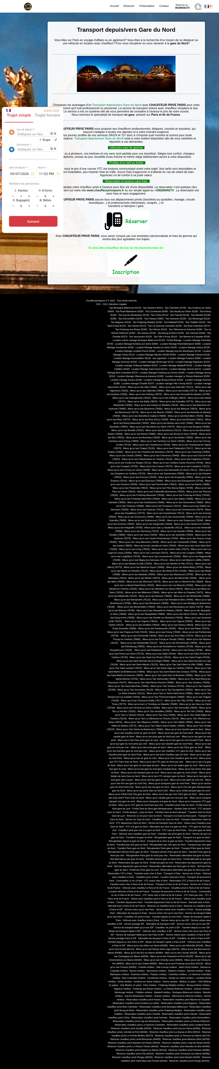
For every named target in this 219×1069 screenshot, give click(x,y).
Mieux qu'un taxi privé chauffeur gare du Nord (165, 754)
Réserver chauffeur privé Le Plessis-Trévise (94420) (133, 1046)
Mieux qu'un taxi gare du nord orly (186, 780)
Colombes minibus (178, 974)
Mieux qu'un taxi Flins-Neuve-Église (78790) (171, 488)
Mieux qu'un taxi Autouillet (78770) (176, 401)
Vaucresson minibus (156, 971)
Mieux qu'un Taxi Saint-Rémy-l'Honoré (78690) (151, 682)
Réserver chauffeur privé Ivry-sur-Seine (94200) (176, 1028)
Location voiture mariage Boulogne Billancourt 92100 (139, 340)
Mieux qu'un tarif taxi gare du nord (151, 780)
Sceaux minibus (162, 996)
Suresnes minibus (139, 974)
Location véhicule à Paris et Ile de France (129, 891)
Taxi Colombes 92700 (175, 308)
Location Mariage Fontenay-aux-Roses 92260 (162, 372)
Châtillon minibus (143, 992)
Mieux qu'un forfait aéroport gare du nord (190, 790)
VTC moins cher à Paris (155, 880)
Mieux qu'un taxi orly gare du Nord (152, 787)
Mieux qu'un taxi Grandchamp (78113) (166, 513)
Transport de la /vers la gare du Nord (165, 841)
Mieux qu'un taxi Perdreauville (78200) (157, 628)
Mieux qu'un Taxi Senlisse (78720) (167, 686)
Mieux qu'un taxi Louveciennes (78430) (161, 556)
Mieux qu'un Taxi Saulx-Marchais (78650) (128, 686)
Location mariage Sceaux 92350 (126, 380)
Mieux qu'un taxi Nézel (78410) (182, 614)
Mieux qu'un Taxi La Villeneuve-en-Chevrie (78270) (153, 718)
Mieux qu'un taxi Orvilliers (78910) (143, 625)
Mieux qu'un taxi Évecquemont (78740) (184, 481)
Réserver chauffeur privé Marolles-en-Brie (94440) (185, 1046)
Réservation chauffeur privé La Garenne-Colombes (140, 1025)
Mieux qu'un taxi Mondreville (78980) (192, 596)
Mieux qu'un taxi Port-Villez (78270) (175, 635)
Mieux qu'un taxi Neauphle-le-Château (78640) (160, 610)
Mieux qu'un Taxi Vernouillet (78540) (179, 708)
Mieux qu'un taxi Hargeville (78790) (125, 527)
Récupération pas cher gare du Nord (168, 844)
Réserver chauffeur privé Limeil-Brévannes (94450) (135, 1039)
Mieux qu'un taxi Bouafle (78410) (127, 430)
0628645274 (182, 6)
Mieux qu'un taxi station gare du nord (179, 765)
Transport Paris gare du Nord (195, 848)
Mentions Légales (118, 304)
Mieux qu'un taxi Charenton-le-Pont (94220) (171, 956)
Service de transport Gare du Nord (165, 823)
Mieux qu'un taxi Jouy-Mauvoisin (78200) (139, 542)
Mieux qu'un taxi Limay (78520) (134, 549)
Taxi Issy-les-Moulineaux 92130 (133, 315)
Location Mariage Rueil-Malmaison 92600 (180, 344)
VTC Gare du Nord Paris (174, 830)
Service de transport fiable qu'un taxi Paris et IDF (140, 935)
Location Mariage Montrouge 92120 (156, 362)
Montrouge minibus (124, 992)
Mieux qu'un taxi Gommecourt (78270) (184, 509)
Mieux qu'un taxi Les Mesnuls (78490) (174, 585)
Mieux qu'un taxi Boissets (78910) (186, 419)
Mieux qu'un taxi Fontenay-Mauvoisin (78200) (142, 495)
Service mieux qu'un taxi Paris (139, 909)
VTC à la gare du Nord (137, 826)
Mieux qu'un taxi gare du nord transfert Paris (181, 740)
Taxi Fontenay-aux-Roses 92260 (131, 329)
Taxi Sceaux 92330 (146, 333)
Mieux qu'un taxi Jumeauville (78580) (179, 542)
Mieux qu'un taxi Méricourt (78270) (143, 581)
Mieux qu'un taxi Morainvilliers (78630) (136, 607)
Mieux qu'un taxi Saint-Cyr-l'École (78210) (150, 657)
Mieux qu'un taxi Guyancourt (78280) (185, 520)
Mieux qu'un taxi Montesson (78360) (151, 603)
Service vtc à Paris (191, 873)
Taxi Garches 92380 (195, 333)
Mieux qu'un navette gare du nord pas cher (167, 798)
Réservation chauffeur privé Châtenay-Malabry (159, 1010)
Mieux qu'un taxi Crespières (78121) (192, 466)
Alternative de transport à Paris (132, 913)
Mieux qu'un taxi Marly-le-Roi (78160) (168, 571)
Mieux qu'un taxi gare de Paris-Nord (175, 733)
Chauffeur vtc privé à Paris (137, 917)
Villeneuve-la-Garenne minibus (187, 996)
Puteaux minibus (158, 974)
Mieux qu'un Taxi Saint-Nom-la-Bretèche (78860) (169, 675)
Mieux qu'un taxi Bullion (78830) (177, 437)
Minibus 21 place (187, 981)
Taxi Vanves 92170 (137, 326)
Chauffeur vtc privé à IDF (167, 927)
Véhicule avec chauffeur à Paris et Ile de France (145, 888)
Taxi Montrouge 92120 (199, 318)
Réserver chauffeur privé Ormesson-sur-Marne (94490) (183, 1053)
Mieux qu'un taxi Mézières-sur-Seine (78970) (161, 589)
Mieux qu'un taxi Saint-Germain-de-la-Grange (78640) (143, 661)
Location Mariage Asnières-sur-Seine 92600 (136, 344)
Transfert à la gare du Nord (139, 837)
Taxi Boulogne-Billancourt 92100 (125, 308)
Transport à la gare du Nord (196, 837)
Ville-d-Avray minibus (166, 967)
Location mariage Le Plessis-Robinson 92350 (187, 376)
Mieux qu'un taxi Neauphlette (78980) (146, 614)
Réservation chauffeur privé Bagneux (179, 1003)
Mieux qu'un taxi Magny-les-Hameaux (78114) (145, 560)
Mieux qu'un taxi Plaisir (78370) (193, 628)
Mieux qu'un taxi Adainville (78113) (176, 387)
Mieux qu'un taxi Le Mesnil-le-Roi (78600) (182, 581)
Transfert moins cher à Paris (148, 873)
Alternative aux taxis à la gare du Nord (168, 826)
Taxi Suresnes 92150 (175, 318)
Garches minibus (195, 971)
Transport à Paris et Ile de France (171, 884)
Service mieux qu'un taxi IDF (175, 920)
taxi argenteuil (160, 358)
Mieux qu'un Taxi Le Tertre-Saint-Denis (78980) (170, 693)
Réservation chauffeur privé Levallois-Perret (188, 1025)
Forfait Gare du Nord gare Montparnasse (152, 808)
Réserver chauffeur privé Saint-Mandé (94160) (177, 1057)
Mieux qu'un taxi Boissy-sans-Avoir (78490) (172, 423)
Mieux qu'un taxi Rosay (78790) (187, 650)
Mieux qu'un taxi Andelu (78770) (181, 390)
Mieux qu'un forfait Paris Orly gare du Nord (130, 794)
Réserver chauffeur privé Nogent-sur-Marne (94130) (141, 1050)
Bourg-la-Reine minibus (198, 985)
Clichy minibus (125, 981)
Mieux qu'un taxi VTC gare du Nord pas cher (162, 762)
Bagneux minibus (122, 989)
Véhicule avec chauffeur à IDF (157, 931)
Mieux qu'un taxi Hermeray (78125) (141, 531)
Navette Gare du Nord (185, 808)
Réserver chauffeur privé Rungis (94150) (189, 1061)
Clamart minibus (202, 989)
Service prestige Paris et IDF (122, 938)
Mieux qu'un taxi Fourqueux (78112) (163, 506)
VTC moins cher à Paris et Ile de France (162, 895)
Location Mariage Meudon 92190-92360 (156, 354)
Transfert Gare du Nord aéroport (170, 812)
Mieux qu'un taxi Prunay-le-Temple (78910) (163, 639)
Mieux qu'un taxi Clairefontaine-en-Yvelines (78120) (147, 459)
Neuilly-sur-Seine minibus (181, 978)
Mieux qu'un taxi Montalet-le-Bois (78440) (172, 599)
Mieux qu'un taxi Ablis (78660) (142, 387)
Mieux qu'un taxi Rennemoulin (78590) (178, 643)
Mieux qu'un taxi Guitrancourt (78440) (146, 520)
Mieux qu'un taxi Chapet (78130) (139, 448)
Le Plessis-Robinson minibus (177, 989)
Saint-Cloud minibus (189, 967)
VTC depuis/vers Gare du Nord (131, 823)
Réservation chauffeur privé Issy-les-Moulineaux (136, 1021)
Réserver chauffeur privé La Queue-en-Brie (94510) (174, 1032)
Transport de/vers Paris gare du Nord (168, 852)
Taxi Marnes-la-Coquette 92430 (194, 336)
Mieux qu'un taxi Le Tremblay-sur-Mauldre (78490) (152, 704)
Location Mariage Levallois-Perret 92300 (135, 351)
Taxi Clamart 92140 (179, 315)
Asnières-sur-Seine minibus (147, 981)
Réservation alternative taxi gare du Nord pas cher (185, 870)
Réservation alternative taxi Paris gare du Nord (172, 866)
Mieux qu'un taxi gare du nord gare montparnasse (152, 769)
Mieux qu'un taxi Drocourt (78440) (140, 477)
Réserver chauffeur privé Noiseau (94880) (189, 1050)
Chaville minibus (146, 967)
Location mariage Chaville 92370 (137, 383)
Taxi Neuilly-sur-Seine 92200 (184, 311)
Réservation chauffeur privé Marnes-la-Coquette (186, 999)
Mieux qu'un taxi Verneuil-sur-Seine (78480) (138, 708)
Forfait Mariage (174, 340)
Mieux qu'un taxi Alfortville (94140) (186, 945)
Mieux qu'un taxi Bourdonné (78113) (163, 430)
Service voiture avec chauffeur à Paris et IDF (188, 935)
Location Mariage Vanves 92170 (185, 369)
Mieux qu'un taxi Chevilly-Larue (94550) (163, 960)
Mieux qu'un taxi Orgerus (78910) (141, 621)
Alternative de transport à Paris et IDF (156, 938)
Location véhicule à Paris (172, 877)
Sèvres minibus (137, 971)
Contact (164, 5)
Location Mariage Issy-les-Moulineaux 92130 (179, 351)
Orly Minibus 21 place (131, 985)
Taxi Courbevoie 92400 (156, 311)
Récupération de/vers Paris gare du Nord (128, 852)
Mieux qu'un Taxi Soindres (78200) (193, 682)
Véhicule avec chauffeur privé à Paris (141, 920)
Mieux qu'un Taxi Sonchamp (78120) (135, 690)
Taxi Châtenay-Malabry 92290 (147, 322)
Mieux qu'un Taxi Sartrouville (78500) (158, 679)
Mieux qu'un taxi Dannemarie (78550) (165, 473)
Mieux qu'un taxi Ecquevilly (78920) (175, 477)
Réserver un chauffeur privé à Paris (164, 906)
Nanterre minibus (176, 971)
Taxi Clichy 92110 (159, 315)
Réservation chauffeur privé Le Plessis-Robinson (186, 1021)
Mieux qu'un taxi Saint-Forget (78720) (191, 657)
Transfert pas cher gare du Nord (132, 844)
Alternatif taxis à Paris (199, 902)
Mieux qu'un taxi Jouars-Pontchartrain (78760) (155, 538)
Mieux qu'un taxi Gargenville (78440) (154, 524)
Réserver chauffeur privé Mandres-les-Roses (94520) (134, 1043)
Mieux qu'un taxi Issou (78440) (142, 535)
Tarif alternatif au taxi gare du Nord (127, 859)
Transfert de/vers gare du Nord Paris (164, 859)
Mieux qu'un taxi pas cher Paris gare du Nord (174, 794)
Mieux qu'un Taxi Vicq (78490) (161, 715)
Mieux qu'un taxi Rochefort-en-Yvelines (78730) (170, 646)
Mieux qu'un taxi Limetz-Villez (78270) (170, 549)
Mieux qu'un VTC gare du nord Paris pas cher (140, 805)
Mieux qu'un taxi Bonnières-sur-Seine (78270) (152, 427)
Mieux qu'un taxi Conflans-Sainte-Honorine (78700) (178, 463)
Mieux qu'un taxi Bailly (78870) (142, 401)
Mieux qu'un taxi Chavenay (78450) (192, 452)
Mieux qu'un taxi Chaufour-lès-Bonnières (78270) (149, 452)
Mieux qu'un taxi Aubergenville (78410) (132, 398)
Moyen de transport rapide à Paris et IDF (166, 942)
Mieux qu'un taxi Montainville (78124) (132, 599)
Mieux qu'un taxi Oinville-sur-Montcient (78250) (160, 617)
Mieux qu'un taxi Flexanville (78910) (130, 488)
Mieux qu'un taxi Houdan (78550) (177, 531)
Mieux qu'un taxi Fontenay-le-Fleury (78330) (188, 495)
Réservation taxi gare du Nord (133, 862)
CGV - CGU (102, 304)
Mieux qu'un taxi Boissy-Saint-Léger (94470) (157, 949)
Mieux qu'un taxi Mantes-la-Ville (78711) (173, 563)
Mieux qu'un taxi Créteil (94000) (141, 963)
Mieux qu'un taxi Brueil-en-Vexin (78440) (177, 434)
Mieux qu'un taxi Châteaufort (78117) (175, 448)
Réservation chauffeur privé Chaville (142, 1014)
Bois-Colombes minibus (134, 978)
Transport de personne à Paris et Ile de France (174, 891)
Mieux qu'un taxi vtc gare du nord (140, 758)
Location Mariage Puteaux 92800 (184, 358)
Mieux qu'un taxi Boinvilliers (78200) (185, 416)
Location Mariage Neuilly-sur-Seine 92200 (156, 347)
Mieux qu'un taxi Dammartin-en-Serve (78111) (174, 470)
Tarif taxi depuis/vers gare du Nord (130, 866)
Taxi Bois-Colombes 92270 (196, 326)
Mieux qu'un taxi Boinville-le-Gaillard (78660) (144, 416)
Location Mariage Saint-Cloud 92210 (149, 369)
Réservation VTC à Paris (120, 873)
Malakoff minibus (162, 992)
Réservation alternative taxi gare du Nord (189, 855)
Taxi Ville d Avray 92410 (165, 336)
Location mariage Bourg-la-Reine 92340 (163, 380)
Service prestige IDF (134, 924)
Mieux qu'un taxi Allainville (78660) (147, 390)
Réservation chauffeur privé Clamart (179, 1014)
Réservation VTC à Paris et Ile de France (189, 880)
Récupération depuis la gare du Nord (127, 841)
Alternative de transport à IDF (160, 924)
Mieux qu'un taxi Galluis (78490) (177, 499)
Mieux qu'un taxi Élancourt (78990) (146, 481)
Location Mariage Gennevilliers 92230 (132, 358)
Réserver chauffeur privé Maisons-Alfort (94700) (186, 1039)
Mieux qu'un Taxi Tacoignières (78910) (174, 690)
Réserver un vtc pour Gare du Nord (144, 816)
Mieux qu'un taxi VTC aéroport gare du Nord (163, 776)
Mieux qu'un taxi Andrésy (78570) (145, 394)
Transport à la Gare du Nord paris (179, 816)
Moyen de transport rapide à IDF (125, 931)
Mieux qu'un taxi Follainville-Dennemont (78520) (161, 491)
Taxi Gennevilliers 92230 (130, 318)
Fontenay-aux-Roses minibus (147, 989)
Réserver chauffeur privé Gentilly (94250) (131, 1028)
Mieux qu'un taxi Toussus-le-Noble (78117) (142, 700)
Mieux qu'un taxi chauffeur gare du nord (177, 758)
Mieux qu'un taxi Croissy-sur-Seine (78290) (129, 470)
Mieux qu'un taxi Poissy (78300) (165, 632)
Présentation (146, 5)
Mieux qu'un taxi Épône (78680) (194, 484)
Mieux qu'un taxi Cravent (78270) (156, 466)
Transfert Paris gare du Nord (131, 848)
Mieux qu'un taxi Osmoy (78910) (177, 625)
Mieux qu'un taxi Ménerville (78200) (179, 578)
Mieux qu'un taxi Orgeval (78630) (176, 621)
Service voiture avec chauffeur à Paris (174, 909)
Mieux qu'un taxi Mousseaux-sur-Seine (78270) (180, 607)
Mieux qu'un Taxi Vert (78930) (188, 711)
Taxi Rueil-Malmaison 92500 (129, 311)
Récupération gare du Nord (167, 837)
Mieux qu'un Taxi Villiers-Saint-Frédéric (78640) (161, 726)
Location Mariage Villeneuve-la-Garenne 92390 (140, 376)
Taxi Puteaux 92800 (153, 318)
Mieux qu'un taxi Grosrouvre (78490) (136, 517)
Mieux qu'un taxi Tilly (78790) (179, 700)
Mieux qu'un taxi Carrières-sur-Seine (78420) (162, 441)
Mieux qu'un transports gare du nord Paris (169, 783)
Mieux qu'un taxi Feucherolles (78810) (158, 484)
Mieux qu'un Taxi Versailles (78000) (154, 711)
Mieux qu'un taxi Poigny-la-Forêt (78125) (127, 632)
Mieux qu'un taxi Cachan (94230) (181, 953)
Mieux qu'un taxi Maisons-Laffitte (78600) (189, 560)
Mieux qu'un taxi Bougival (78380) (193, 427)
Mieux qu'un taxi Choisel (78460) (126, 455)
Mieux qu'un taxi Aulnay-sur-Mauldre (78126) (156, 405)
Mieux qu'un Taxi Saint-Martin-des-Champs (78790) (172, 672)
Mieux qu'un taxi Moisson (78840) (155, 596)
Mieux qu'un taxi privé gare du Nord (148, 747)
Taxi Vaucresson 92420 (140, 336)
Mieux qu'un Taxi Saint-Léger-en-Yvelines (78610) (168, 668)
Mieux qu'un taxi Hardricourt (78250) (192, 524)
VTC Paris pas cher (193, 895)
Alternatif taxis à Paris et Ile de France (126, 906)
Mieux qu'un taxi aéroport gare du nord (140, 772)
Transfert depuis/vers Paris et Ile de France (165, 902)
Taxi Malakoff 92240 (174, 322)
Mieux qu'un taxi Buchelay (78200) (143, 437)
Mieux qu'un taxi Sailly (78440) (161, 653)
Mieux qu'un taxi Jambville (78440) (176, 535)
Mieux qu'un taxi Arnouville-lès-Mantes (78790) (187, 394)
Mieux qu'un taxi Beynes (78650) (156, 412)
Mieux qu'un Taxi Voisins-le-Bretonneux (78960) (139, 729)
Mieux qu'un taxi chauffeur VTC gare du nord (171, 751)
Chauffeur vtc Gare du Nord (165, 819)
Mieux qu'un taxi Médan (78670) (144, 578)
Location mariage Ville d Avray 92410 (174, 383)
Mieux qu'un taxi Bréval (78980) (140, 434)
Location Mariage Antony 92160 (194, 347)
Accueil (114, 5)
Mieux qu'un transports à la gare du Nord (157, 801)
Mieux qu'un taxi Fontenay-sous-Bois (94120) (181, 963)
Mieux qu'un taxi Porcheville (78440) (138, 635)
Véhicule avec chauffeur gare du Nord (137, 834)
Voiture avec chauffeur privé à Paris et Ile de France (156, 898)
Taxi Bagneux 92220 (121, 322)
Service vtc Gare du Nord (137, 819)
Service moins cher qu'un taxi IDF (193, 924)
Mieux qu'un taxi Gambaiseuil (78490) (146, 502)
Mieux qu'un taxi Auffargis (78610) (169, 398)
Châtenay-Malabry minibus (171, 985)
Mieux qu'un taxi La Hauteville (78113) (163, 527)
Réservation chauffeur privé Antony (143, 999)
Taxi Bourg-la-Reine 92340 (171, 333)
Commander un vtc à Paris (129, 880)
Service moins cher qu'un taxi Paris (166, 913)
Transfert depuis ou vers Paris (166, 917)
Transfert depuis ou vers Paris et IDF (126, 942)
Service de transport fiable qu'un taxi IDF (134, 927)
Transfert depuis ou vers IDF (196, 927)
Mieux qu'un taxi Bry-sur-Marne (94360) (143, 953)
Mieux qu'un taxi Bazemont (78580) (145, 408)
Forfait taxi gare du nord (161, 862)
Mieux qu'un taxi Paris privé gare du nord (138, 740)
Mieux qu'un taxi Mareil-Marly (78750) (184, 567)
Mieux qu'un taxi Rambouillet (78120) (138, 643)
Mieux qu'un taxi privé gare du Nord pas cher (158, 736)
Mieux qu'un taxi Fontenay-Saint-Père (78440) (137, 499)
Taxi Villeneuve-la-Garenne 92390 (185, 329)
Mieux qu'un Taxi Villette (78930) (177, 722)
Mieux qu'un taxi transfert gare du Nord (184, 729)
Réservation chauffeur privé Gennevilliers (189, 1017)
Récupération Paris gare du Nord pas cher (147, 855)
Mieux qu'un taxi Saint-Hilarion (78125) (139, 664)
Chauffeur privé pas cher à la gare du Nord (139, 830)
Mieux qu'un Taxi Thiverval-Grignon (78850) (163, 697)
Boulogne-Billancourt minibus (186, 992)
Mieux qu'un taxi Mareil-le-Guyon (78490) (144, 567)
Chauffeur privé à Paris (147, 877)
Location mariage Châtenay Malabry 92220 (136, 365)
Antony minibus (169, 981)
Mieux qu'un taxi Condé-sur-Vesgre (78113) (129, 463)
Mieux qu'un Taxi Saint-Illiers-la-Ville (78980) (181, 664)
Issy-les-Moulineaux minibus (138, 996)
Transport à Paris (172, 873)
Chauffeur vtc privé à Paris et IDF (193, 938)
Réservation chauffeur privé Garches (149, 1017)
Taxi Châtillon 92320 (195, 322)
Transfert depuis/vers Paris (129, 902)
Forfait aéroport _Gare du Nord (138, 812)
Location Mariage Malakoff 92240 (175, 365)
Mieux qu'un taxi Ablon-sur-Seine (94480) (147, 945)
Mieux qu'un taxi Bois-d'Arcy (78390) (150, 419)
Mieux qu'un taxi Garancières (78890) (184, 502)
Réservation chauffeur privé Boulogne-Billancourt (163, 1007)
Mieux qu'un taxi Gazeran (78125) (147, 509)
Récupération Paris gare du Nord (163, 848)
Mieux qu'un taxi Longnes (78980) (186, 553)
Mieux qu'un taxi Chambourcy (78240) (151, 445)
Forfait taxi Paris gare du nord (144, 870)
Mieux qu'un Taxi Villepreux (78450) (141, 722)
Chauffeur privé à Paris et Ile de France (190, 888)
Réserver (129, 5)
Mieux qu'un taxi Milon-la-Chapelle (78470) (182, 592)
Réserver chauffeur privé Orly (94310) (135, 1053)
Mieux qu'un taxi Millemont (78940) (142, 592)
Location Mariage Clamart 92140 (194, 354)
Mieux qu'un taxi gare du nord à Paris (179, 772)
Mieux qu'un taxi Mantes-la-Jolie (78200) (132, 563)
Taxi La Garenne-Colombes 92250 (165, 326)
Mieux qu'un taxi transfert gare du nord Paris (171, 744)
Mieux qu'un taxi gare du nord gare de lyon (138, 765)
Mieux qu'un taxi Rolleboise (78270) (152, 650)
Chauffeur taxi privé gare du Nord (174, 834)
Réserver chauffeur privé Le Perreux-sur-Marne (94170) (182, 1035)
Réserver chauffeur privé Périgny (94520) (132, 1057)
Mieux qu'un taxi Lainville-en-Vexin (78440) (155, 545)
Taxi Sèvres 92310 (158, 329)
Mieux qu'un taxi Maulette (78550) (138, 574)
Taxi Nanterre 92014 (153, 308)
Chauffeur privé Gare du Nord (179, 805)
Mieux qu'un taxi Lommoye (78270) (150, 553)
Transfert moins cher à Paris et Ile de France (132, 884)
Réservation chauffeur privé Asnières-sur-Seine (136, 1003)
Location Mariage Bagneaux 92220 (192, 362)
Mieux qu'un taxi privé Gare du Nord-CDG (147, 790)
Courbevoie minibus (157, 978)
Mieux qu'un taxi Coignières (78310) (192, 459)
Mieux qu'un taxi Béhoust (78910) (180, 408)
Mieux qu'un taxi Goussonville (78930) (174, 517)
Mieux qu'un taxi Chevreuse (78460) (161, 455)
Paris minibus (150, 985)
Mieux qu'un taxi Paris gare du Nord (185, 747)
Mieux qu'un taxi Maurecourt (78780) (175, 574)
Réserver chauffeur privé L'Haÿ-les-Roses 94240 (186, 1043)
